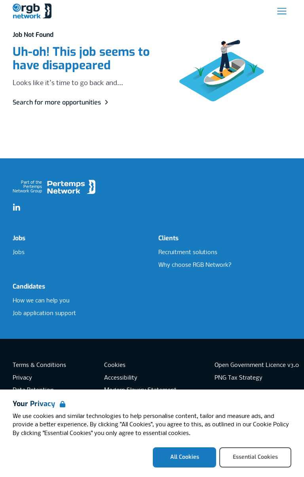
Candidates (29, 286)
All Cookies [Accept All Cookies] (184, 457)
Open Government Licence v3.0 (257, 365)
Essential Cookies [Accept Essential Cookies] (255, 457)
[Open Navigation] (281, 11)
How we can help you (41, 301)
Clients (168, 238)
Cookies (114, 365)
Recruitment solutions (187, 252)
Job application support (44, 313)
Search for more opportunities (61, 102)
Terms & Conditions (39, 365)
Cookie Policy (271, 425)
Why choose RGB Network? (195, 265)
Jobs (19, 238)
